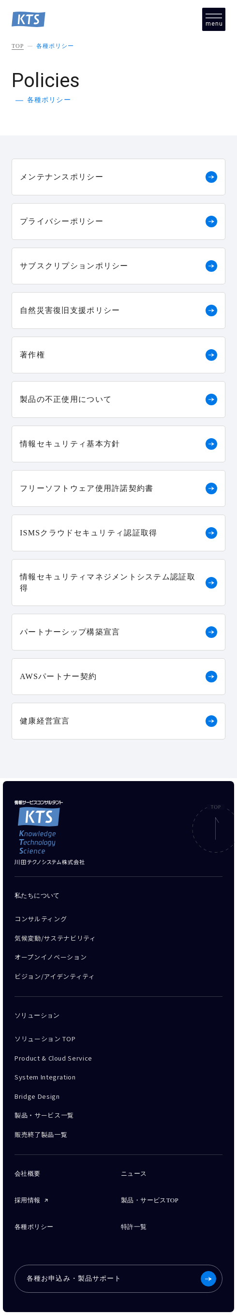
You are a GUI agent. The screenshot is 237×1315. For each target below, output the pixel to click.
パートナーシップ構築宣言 (118, 632)
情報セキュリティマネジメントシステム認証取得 (118, 582)
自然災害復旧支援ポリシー (118, 310)
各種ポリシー (55, 46)
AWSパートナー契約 (118, 676)
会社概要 (28, 1173)
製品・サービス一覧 (44, 1115)
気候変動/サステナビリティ (55, 938)
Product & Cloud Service (53, 1058)
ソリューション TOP (45, 1038)
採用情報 (28, 1200)
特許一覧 (134, 1226)
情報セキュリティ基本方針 (118, 444)
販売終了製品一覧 (41, 1134)
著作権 (118, 355)
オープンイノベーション (51, 956)
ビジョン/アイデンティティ (55, 976)
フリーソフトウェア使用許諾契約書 (118, 488)
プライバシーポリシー (118, 221)
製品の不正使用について (118, 399)
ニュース (134, 1173)
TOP (18, 46)
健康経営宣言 (118, 721)
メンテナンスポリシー (118, 177)
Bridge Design (37, 1096)
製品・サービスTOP (149, 1200)
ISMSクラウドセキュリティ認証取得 (118, 533)
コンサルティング (41, 918)
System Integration (45, 1076)
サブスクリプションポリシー (118, 266)
